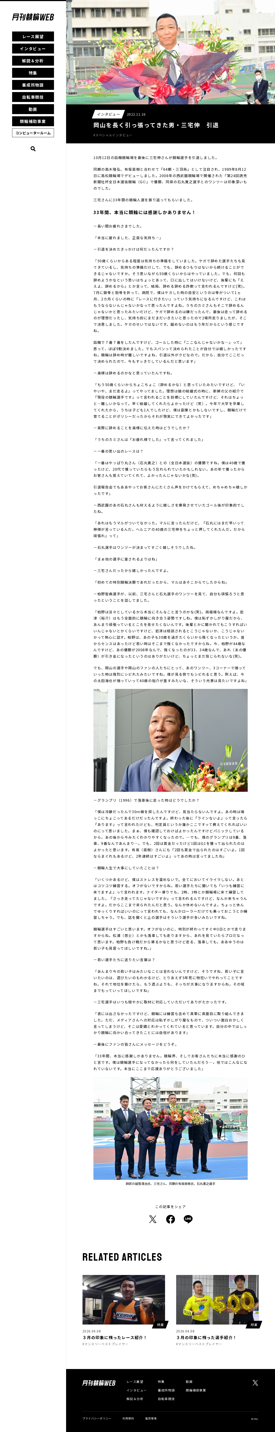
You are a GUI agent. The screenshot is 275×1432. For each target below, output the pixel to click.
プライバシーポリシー (96, 1418)
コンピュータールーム (33, 132)
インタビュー (33, 48)
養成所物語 (33, 85)
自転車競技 (33, 97)
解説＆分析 (33, 60)
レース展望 (33, 36)
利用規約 (128, 1418)
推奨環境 (151, 1418)
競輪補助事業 (33, 121)
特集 (33, 73)
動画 (33, 109)
